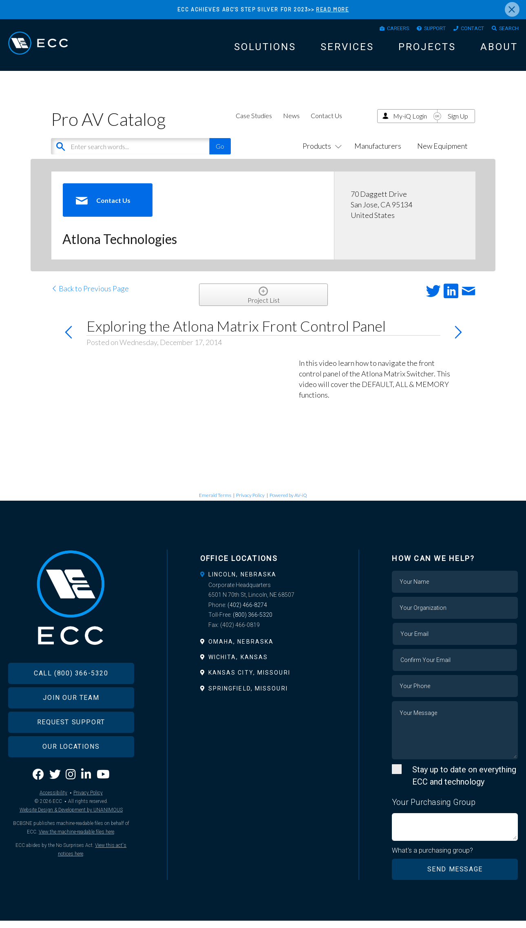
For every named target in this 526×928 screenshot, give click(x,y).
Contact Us (326, 123)
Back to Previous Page (90, 295)
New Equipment (442, 153)
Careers (380, 29)
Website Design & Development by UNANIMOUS (71, 829)
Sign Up (458, 123)
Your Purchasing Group (433, 809)
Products (320, 153)
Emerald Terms (215, 502)
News (291, 123)
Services (347, 49)
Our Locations (70, 766)
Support (422, 29)
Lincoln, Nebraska (242, 581)
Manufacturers (377, 153)
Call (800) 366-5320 (71, 692)
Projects (427, 49)
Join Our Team (71, 717)
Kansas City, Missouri (249, 680)
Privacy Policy (250, 502)
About (499, 49)
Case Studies (254, 123)
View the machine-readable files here (76, 851)
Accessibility (53, 812)
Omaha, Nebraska (241, 649)
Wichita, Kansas (238, 664)
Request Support (71, 741)
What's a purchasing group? (433, 857)
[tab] (263, 581)
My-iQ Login (410, 123)
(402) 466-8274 (247, 612)
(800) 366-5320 (252, 622)
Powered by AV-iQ (288, 502)
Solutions (265, 49)
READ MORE (332, 9)
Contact (466, 29)
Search (507, 29)
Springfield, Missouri (248, 696)
